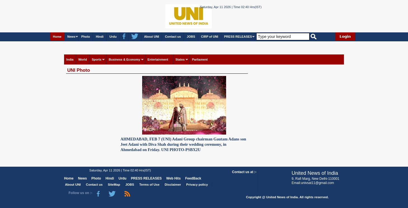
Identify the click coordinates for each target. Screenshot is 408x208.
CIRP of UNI (209, 36)
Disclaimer (173, 184)
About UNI (151, 36)
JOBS (191, 36)
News (71, 36)
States (180, 59)
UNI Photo (78, 70)
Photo (85, 36)
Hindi (100, 36)
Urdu (113, 36)
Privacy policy (197, 184)
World (82, 59)
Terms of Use (149, 184)
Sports (97, 59)
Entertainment (157, 59)
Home (57, 36)
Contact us (173, 36)
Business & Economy (124, 59)
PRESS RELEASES (238, 36)
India (70, 59)
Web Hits (173, 178)
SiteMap (114, 184)
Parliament (200, 59)
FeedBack (193, 178)
